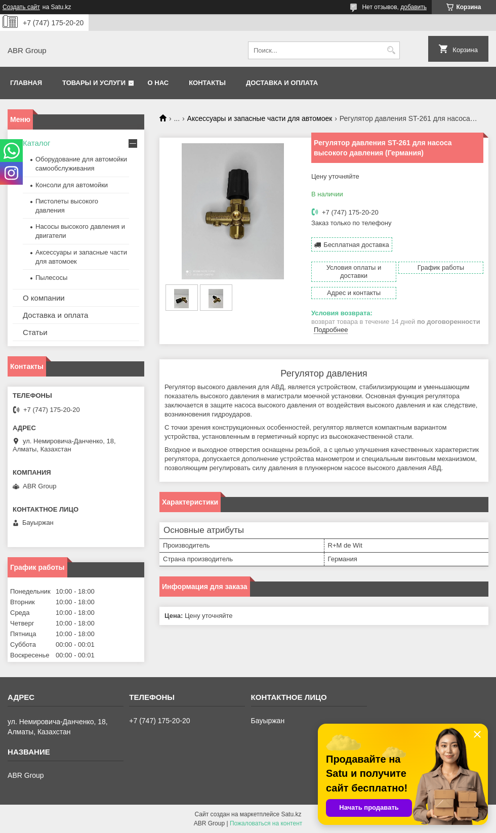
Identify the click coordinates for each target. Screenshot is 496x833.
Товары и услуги (94, 83)
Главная (26, 83)
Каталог (37, 143)
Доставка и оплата (282, 83)
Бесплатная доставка (356, 244)
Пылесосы (51, 277)
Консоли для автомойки (71, 185)
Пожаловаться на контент (266, 823)
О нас (158, 83)
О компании (44, 298)
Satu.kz (291, 814)
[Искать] (391, 50)
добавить (413, 7)
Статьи (35, 332)
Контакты (207, 83)
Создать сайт (21, 7)
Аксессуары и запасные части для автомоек (260, 118)
